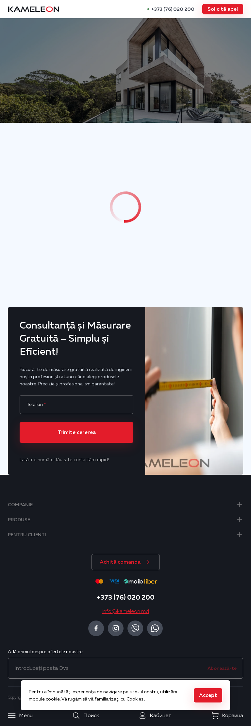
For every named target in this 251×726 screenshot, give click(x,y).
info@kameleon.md (125, 611)
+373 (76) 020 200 (172, 9)
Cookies (134, 699)
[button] (222, 9)
